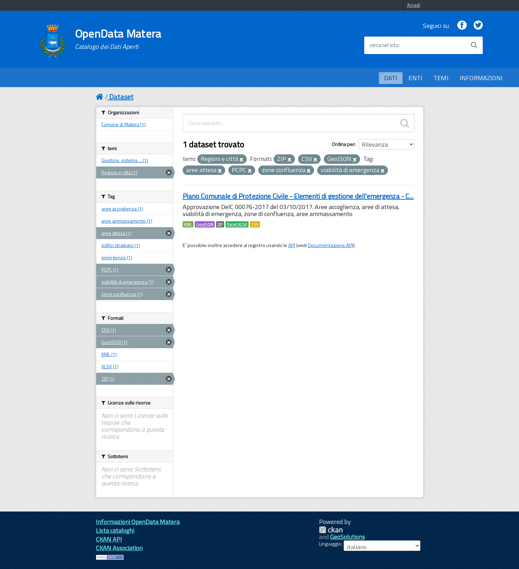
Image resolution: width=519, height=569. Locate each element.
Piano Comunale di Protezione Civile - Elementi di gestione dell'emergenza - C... (298, 196)
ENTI (415, 78)
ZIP (220, 224)
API (291, 245)
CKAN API (109, 539)
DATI (391, 78)
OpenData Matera (118, 39)
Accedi (413, 5)
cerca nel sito (384, 45)
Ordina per (343, 144)
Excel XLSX (237, 224)
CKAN (331, 529)
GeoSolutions (347, 536)
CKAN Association (119, 548)
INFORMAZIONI (481, 78)
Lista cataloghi (115, 530)
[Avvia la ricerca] (474, 45)
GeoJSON (204, 224)
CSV (255, 224)
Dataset (121, 96)
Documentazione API (330, 245)
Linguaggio (330, 543)
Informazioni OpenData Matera (138, 521)
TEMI (441, 78)
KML (188, 224)
